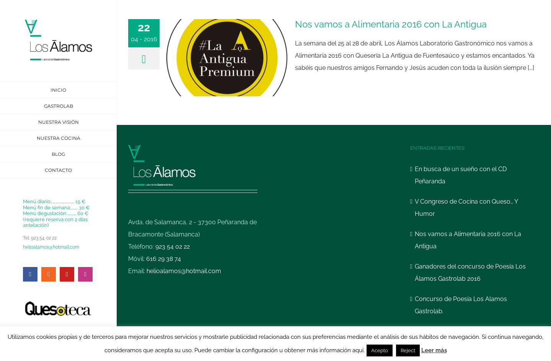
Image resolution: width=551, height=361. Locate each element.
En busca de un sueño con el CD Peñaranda (461, 175)
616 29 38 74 (163, 258)
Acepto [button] (379, 350)
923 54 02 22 (172, 246)
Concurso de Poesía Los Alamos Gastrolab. (461, 305)
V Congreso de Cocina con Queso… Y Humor (466, 207)
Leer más (434, 350)
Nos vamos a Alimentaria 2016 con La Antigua (391, 24)
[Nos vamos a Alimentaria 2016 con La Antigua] (227, 57)
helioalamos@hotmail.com (51, 247)
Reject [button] (408, 350)
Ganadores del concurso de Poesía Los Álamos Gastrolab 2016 (470, 272)
